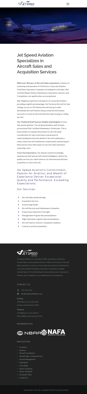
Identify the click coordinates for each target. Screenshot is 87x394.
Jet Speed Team (25, 375)
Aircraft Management (27, 359)
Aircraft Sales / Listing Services (31, 356)
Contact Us (23, 378)
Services (22, 350)
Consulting (23, 366)
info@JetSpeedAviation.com (31, 294)
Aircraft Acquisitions (27, 353)
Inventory (23, 347)
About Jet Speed (25, 369)
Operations (23, 362)
